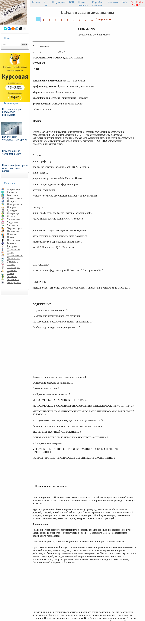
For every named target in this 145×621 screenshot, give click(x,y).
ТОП (71, 2)
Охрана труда (14, 228)
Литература (13, 213)
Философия (13, 267)
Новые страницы (83, 3)
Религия (11, 243)
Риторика (12, 246)
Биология (12, 192)
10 (91, 19)
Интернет (12, 201)
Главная (36, 2)
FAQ (124, 2)
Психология (13, 240)
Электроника (14, 282)
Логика (11, 216)
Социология (13, 249)
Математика (13, 219)
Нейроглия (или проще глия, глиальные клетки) (15, 168)
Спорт (10, 252)
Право (10, 237)
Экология (12, 276)
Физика (11, 264)
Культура (12, 210)
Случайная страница (98, 3)
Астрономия (13, 189)
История (11, 207)
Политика (12, 234)
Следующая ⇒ (103, 19)
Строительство (15, 255)
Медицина (12, 222)
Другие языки (14, 198)
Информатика (14, 204)
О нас (46, 3)
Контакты (113, 2)
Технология (13, 258)
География (12, 195)
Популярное (58, 2)
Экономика (13, 279)
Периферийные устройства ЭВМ (11, 152)
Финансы (12, 270)
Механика (12, 225)
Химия (10, 273)
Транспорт (12, 261)
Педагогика (13, 231)
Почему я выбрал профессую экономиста (12, 112)
